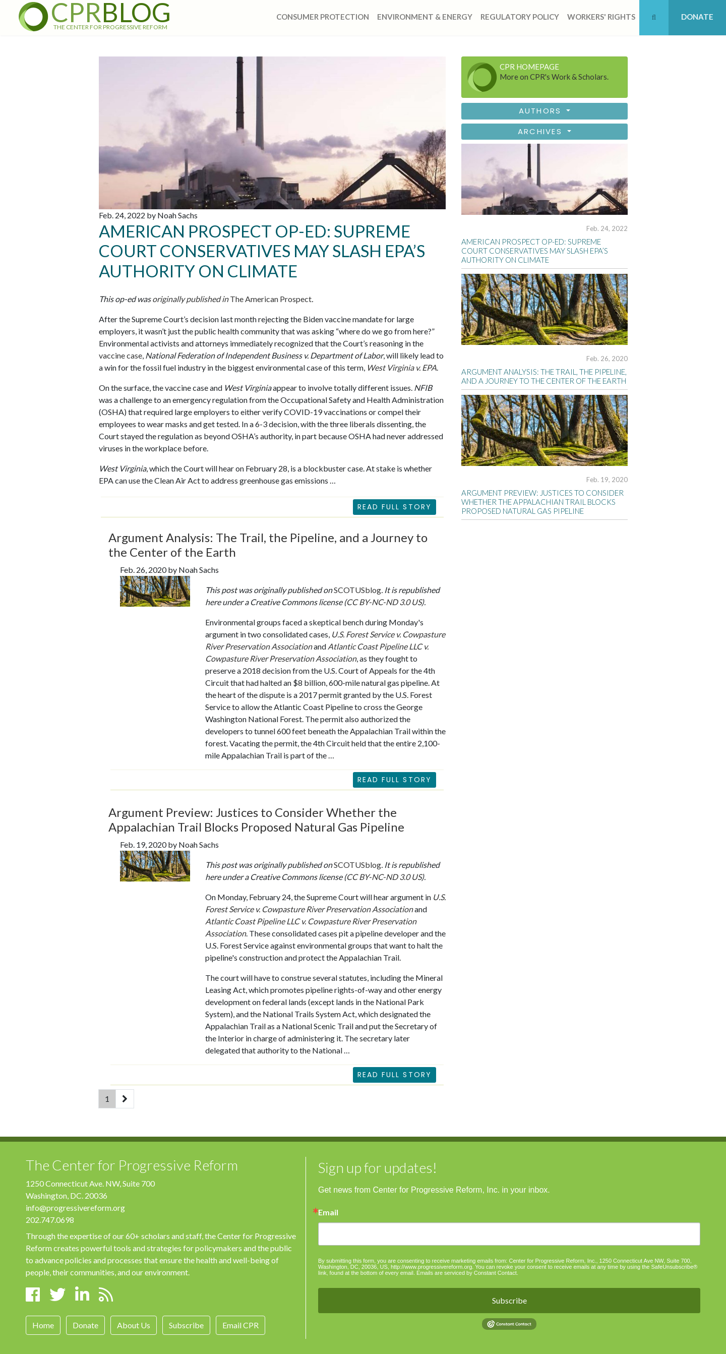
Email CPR (240, 1325)
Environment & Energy (424, 16)
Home (43, 1325)
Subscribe (186, 1325)
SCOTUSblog (357, 590)
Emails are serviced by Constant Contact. (467, 1273)
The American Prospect (232, 299)
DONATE (697, 16)
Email (328, 1212)
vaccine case (120, 355)
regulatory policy (519, 16)
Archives (541, 131)
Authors (542, 110)
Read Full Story (394, 507)
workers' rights (601, 16)
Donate (85, 1325)
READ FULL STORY (394, 780)
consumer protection (322, 16)
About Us (133, 1325)
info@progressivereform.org (75, 1207)
